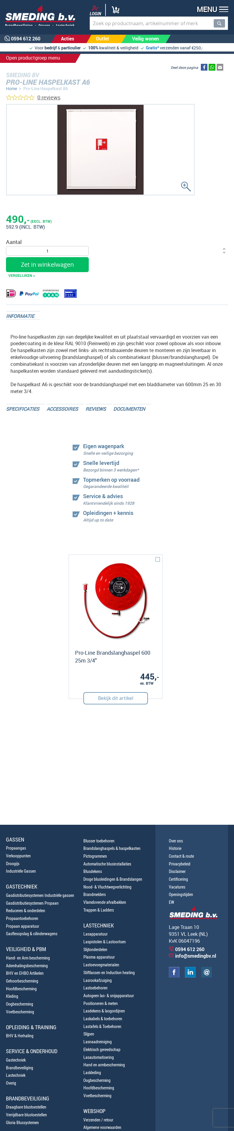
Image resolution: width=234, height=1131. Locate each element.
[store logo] (38, 15)
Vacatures (177, 887)
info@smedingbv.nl (195, 956)
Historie (175, 848)
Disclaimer (177, 871)
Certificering (178, 879)
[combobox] (159, 23)
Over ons (176, 841)
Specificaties (22, 409)
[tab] (23, 315)
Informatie (20, 316)
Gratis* (152, 48)
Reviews (95, 409)
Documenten (129, 409)
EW (171, 902)
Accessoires (62, 409)
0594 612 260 (189, 949)
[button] (210, 10)
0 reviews (48, 97)
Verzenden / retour (98, 1120)
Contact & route (181, 856)
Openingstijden (181, 894)
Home (11, 88)
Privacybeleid (179, 864)
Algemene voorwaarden (102, 1127)
